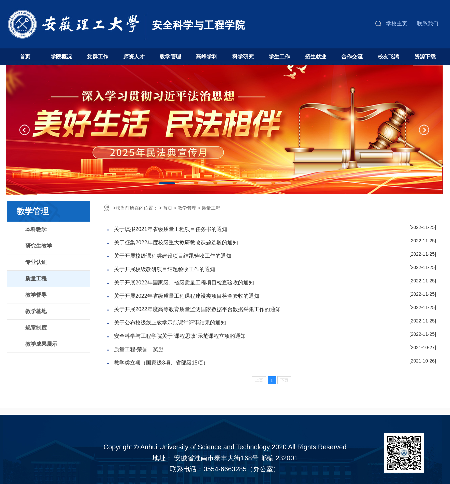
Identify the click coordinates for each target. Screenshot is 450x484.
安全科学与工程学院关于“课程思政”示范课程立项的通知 (180, 336)
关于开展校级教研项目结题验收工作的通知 (164, 269)
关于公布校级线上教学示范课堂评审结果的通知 (170, 322)
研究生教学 (38, 246)
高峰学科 (206, 56)
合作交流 (352, 56)
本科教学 (36, 229)
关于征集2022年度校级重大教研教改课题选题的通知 (176, 242)
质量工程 (36, 278)
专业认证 (36, 262)
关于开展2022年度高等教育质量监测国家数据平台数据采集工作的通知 (197, 309)
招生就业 (315, 56)
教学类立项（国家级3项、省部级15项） (161, 363)
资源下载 (425, 56)
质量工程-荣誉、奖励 (139, 349)
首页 (25, 56)
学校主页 (396, 23)
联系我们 (427, 23)
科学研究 (243, 56)
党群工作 (97, 56)
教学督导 (36, 295)
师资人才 (134, 56)
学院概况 (61, 56)
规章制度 (36, 327)
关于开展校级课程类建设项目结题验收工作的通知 (172, 256)
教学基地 (36, 311)
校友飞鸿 (388, 56)
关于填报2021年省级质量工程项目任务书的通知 (170, 229)
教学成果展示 (41, 344)
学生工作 (279, 56)
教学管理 (170, 56)
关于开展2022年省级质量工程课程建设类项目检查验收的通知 (186, 296)
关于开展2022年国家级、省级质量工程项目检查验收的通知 (184, 282)
